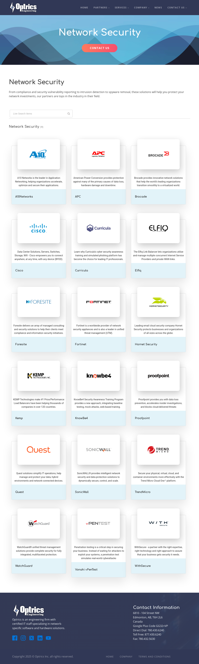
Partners (100, 7)
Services (121, 7)
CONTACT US (99, 48)
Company (140, 7)
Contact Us (176, 7)
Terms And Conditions (155, 656)
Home (84, 7)
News (158, 7)
